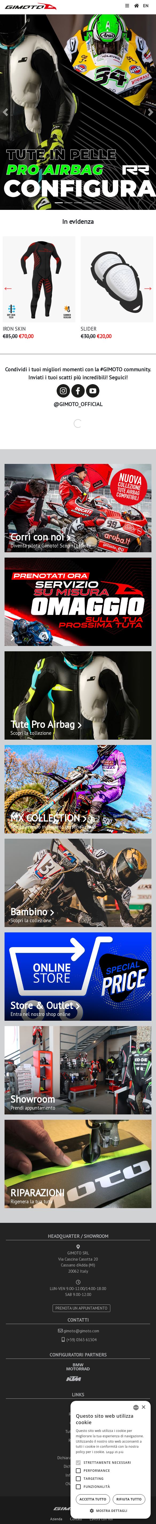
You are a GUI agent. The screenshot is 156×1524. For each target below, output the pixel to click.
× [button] (143, 1407)
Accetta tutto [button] (93, 1499)
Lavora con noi (101, 1519)
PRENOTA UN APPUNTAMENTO (81, 1308)
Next (148, 288)
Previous (8, 288)
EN (145, 5)
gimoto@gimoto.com (81, 1330)
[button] (5, 112)
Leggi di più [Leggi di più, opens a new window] (115, 1452)
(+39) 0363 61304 (81, 1339)
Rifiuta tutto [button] (129, 1499)
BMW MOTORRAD (78, 1367)
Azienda (56, 1519)
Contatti (76, 1519)
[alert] (111, 1460)
